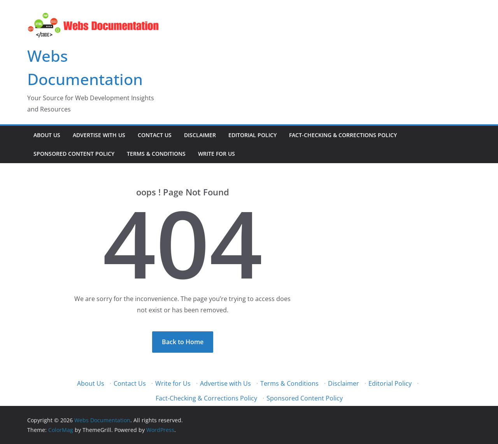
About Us (46, 135)
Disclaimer (200, 135)
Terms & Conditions (156, 153)
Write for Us (216, 153)
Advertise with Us (99, 135)
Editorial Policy (252, 135)
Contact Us (155, 135)
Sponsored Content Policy (73, 153)
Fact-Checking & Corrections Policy (343, 135)
